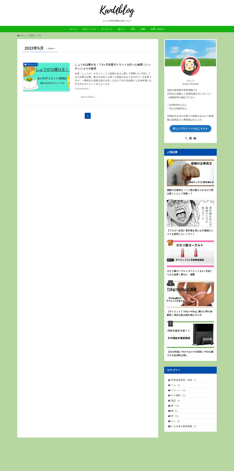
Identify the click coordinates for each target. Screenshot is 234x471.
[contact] (194, 138)
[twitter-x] (186, 138)
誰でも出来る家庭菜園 (184, 443)
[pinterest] (190, 138)
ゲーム (176, 387)
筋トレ (176, 436)
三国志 (176, 408)
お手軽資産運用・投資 (184, 380)
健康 (175, 422)
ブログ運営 (179, 401)
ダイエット (179, 394)
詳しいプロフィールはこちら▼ (190, 128)
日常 (176, 429)
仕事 (176, 415)
